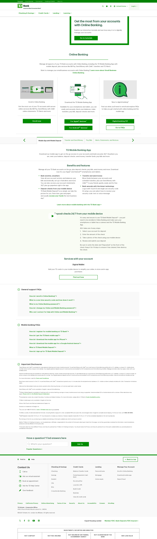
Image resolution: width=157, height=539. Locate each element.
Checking (54, 466)
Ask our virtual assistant (30, 471)
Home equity (99, 474)
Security (72, 498)
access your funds (56, 191)
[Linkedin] (39, 516)
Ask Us (80, 439)
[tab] (50, 135)
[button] (103, 6)
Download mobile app (124, 470)
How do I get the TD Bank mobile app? (44, 330)
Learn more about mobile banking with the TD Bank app (78, 199)
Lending (56, 13)
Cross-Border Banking (58, 485)
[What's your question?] (47, 438)
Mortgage (98, 470)
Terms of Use (61, 498)
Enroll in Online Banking (125, 466)
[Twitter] (20, 516)
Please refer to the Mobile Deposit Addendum (36, 388)
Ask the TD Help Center (29, 480)
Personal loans (100, 466)
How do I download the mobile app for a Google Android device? (54, 338)
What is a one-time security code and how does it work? (51, 295)
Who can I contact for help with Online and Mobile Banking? (52, 307)
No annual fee (77, 475)
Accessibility (91, 498)
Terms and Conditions (42, 373)
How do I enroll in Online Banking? (42, 291)
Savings (53, 470)
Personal (20, 1)
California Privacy (32, 498)
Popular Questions (34, 444)
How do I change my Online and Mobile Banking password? (52, 303)
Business (76, 487)
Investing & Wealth (50, 1)
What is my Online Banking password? (44, 299)
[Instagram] (28, 516)
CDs (52, 478)
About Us (59, 1)
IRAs (52, 482)
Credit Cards (44, 13)
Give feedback (26, 485)
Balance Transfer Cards (80, 466)
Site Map (111, 498)
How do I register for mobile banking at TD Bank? (48, 326)
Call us (23, 466)
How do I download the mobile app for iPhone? (47, 334)
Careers (102, 498)
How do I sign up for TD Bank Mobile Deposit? (46, 346)
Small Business (29, 1)
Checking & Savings (27, 13)
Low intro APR (77, 479)
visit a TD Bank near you (44, 404)
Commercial (39, 1)
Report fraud (121, 474)
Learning (68, 13)
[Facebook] (24, 516)
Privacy (20, 498)
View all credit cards (79, 491)
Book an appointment (29, 476)
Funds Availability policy (93, 392)
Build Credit (77, 483)
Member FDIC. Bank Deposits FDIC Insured (121, 515)
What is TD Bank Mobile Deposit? (42, 342)
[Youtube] (34, 516)
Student (53, 474)
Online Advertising (47, 498)
